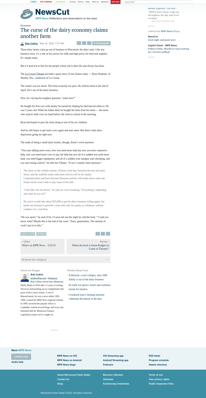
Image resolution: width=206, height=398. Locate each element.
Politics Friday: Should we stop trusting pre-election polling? (168, 50)
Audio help (17, 361)
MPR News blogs (66, 364)
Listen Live (21, 356)
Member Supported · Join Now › (162, 8)
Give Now (116, 2)
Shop (60, 382)
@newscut (54, 279)
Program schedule (159, 360)
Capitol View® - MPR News (162, 45)
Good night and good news (162, 39)
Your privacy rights (159, 378)
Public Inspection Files (161, 382)
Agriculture (29, 234)
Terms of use (156, 374)
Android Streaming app (115, 360)
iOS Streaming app (113, 356)
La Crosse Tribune (36, 74)
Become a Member (113, 374)
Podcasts (108, 364)
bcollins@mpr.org (40, 279)
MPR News (44, 18)
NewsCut (153, 36)
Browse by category (36, 260)
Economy (27, 26)
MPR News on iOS (67, 356)
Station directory (158, 364)
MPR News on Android (69, 360)
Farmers (43, 234)
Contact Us (63, 378)
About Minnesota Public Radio (73, 374)
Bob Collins (31, 44)
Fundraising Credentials (116, 382)
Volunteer (108, 378)
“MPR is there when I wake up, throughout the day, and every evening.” (169, 16)
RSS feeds (154, 356)
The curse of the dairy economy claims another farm (66, 33)
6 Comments (103, 44)
